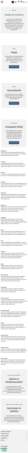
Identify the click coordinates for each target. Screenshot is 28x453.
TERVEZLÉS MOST (5, 114)
